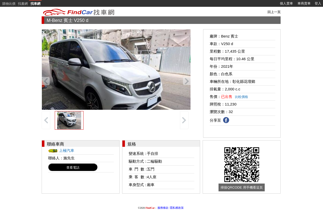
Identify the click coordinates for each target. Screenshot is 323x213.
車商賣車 (304, 3)
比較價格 (241, 97)
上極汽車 (66, 150)
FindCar (150, 207)
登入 (318, 3)
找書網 (23, 4)
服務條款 (163, 207)
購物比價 (8, 4)
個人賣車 (286, 3)
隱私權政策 (177, 207)
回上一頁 (274, 12)
